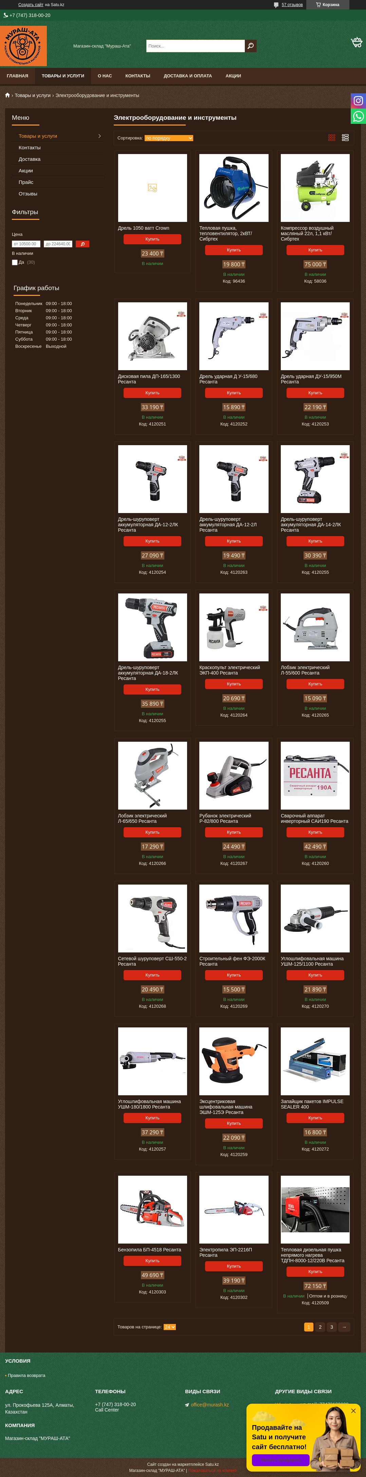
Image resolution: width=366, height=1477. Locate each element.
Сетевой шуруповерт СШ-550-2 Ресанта (152, 961)
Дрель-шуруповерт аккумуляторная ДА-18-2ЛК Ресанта (148, 673)
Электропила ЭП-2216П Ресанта (225, 1252)
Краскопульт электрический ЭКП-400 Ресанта (229, 670)
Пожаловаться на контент (212, 1470)
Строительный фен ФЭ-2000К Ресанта (232, 961)
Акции (233, 75)
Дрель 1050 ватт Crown (143, 228)
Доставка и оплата (188, 75)
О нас (105, 75)
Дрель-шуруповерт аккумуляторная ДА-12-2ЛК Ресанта (148, 524)
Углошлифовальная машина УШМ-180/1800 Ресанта (149, 1104)
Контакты (138, 75)
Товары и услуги (63, 75)
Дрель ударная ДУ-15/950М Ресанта (311, 379)
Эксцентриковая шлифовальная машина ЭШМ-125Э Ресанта (225, 1107)
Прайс (26, 182)
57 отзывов (292, 4)
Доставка (29, 159)
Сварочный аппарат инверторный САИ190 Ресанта (314, 818)
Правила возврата (26, 1375)
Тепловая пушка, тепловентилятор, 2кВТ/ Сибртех (225, 233)
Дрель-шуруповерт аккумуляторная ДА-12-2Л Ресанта (228, 524)
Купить (153, 239)
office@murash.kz (210, 1404)
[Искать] (251, 46)
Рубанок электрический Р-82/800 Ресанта (225, 818)
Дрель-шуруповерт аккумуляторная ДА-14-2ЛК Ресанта (311, 524)
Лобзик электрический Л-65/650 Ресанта (142, 818)
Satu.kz (212, 1464)
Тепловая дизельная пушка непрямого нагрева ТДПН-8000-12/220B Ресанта (312, 1255)
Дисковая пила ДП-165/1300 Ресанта (149, 379)
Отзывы (28, 193)
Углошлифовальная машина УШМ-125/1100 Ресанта (312, 961)
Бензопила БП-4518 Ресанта (149, 1249)
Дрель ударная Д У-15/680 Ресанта (228, 379)
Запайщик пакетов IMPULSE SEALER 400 (312, 1104)
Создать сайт (30, 4)
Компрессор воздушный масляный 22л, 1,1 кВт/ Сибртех (307, 233)
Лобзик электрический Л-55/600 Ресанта (305, 670)
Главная (17, 75)
